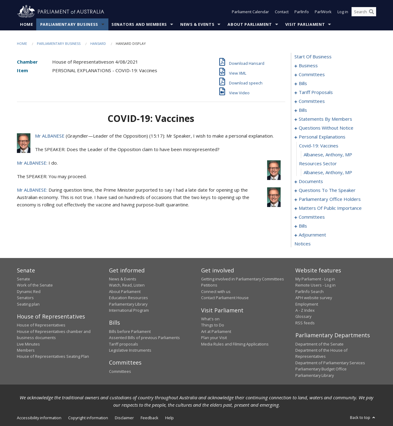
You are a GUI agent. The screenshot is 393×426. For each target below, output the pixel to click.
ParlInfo (301, 11)
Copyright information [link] (88, 417)
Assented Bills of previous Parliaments (144, 337)
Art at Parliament (216, 331)
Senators (25, 297)
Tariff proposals (123, 344)
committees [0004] (312, 74)
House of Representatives (41, 325)
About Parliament (250, 24)
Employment (306, 304)
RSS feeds (305, 323)
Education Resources (128, 297)
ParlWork (323, 11)
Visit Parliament (305, 24)
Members (26, 350)
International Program (129, 310)
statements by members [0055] (325, 119)
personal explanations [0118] (322, 137)
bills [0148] (303, 226)
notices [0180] (302, 243)
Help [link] (169, 417)
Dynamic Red (29, 291)
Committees (120, 371)
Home (26, 24)
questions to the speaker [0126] (327, 190)
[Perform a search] (371, 11)
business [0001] (308, 65)
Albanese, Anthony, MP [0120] (328, 154)
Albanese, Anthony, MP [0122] (328, 172)
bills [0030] (303, 110)
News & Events (197, 24)
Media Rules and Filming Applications (235, 344)
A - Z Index (305, 310)
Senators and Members (139, 24)
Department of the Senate (319, 344)
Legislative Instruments (130, 350)
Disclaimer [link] (124, 417)
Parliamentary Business (69, 24)
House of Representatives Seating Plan (53, 356)
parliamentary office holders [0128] (330, 199)
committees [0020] (312, 101)
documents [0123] (311, 181)
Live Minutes (28, 344)
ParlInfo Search (309, 291)
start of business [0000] (313, 56)
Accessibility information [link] (39, 417)
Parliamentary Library (128, 304)
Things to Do (212, 325)
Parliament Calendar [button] (250, 11)
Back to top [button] (363, 417)
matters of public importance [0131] (330, 208)
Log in (342, 11)
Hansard (98, 43)
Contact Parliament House (225, 297)
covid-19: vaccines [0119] (318, 146)
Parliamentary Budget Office (321, 369)
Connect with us (216, 291)
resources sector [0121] (318, 163)
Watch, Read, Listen (127, 285)
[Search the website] (364, 11)
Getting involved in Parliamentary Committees (242, 279)
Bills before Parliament (130, 331)
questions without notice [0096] (326, 128)
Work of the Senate (35, 285)
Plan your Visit (214, 337)
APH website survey (313, 297)
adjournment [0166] (312, 235)
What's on (210, 319)
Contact (282, 11)
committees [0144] (312, 217)
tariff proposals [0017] (316, 92)
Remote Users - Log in (315, 285)
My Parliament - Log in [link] (315, 279)
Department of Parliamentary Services (330, 362)
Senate (23, 279)
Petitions (209, 285)
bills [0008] (303, 83)
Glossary (303, 316)
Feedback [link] (149, 417)
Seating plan (28, 304)
